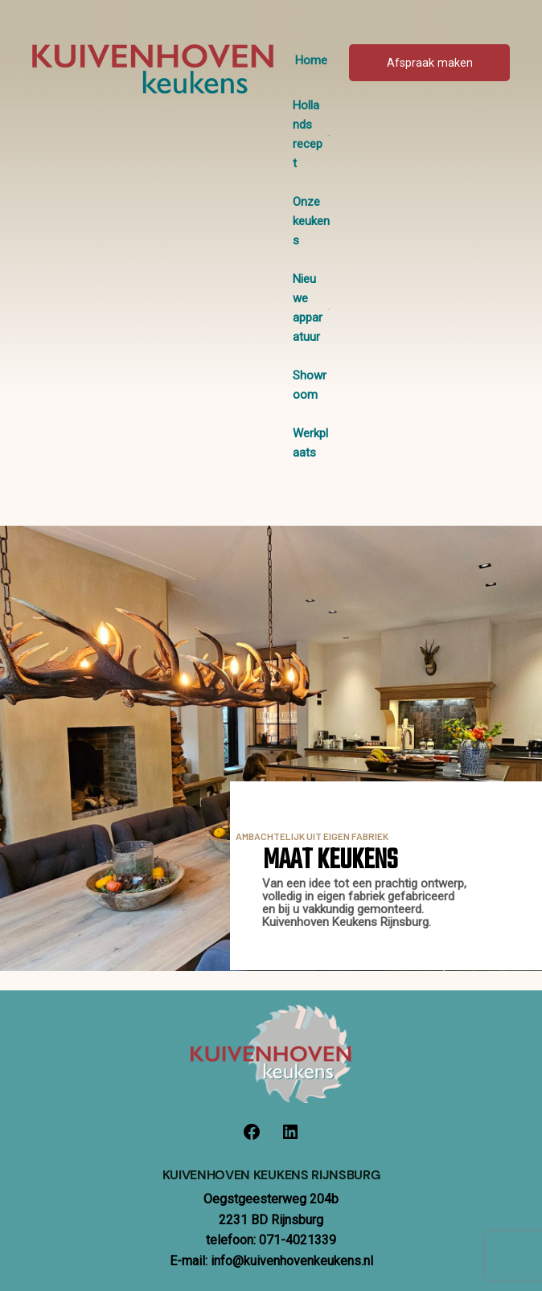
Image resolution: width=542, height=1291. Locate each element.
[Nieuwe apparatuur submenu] (328, 308)
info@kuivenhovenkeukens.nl (292, 1260)
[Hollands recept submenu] (328, 134)
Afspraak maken (430, 63)
